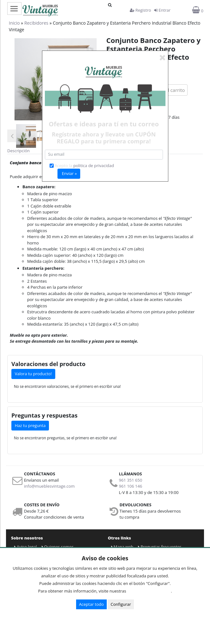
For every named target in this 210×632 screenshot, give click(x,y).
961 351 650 (130, 480)
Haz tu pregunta (30, 425)
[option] (26, 136)
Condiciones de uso (150, 591)
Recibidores (36, 23)
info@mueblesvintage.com (49, 486)
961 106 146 (130, 486)
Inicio (14, 23)
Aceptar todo (91, 604)
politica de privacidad (93, 165)
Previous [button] (12, 135)
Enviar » (69, 173)
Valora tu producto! (33, 373)
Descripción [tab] (18, 150)
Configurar (121, 604)
